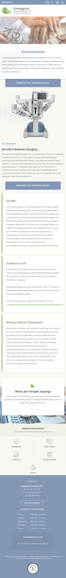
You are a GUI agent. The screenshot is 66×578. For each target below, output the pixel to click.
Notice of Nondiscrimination (40, 558)
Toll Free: (32, 492)
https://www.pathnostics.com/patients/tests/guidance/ (36, 304)
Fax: (32, 495)
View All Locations (32, 503)
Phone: (32, 489)
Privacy (26, 558)
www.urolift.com (49, 246)
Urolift (13, 246)
